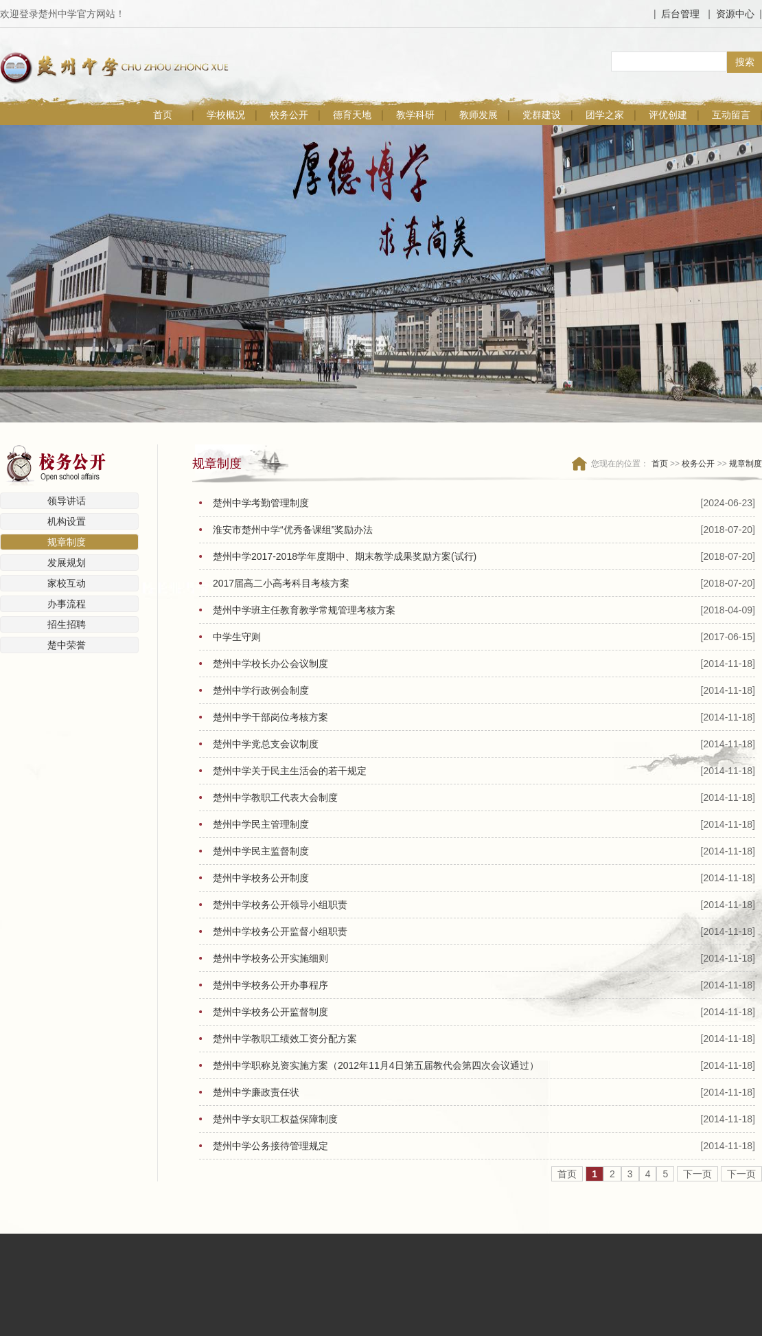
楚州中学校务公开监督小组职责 (280, 931)
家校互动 (66, 583)
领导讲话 (66, 500)
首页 (162, 114)
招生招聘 (66, 624)
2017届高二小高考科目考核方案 (281, 583)
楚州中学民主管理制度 (261, 824)
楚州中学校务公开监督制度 (270, 1011)
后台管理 (680, 13)
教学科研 (415, 114)
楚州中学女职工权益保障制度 (275, 1118)
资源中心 (735, 13)
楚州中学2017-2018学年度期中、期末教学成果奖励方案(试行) (344, 556)
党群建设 (541, 114)
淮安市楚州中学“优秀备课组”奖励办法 (293, 529)
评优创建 (668, 114)
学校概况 (226, 114)
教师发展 (478, 114)
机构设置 (66, 521)
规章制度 (66, 541)
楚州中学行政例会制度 (261, 690)
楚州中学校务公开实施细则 (270, 958)
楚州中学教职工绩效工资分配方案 (285, 1038)
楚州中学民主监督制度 (261, 851)
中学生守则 (237, 636)
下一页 (697, 1173)
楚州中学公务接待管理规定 (270, 1145)
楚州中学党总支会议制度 (266, 743)
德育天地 (352, 114)
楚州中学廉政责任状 (256, 1092)
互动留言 (731, 114)
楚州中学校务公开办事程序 (270, 985)
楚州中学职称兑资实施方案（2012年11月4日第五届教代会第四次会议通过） (376, 1065)
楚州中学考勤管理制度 (261, 502)
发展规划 (66, 562)
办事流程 (66, 603)
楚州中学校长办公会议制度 (270, 663)
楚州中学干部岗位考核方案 (270, 717)
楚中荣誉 (66, 644)
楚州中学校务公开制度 (261, 877)
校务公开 (289, 114)
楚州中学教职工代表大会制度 (275, 797)
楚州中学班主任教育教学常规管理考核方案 (304, 609)
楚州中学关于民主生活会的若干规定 (290, 770)
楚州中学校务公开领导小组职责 (280, 904)
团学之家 (605, 114)
